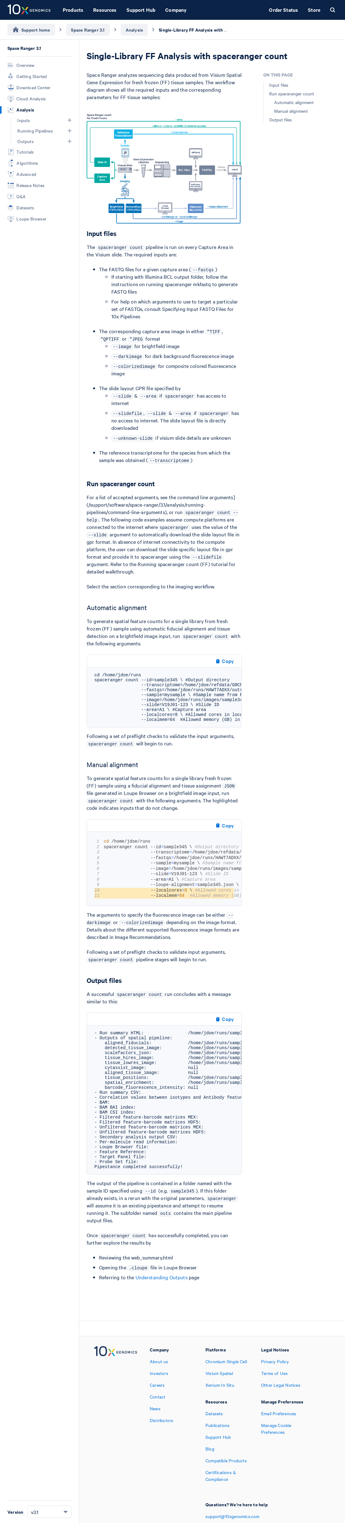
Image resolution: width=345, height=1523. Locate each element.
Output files (280, 119)
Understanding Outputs (162, 1277)
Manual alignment (291, 111)
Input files (278, 85)
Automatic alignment (294, 102)
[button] (69, 120)
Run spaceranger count (291, 93)
